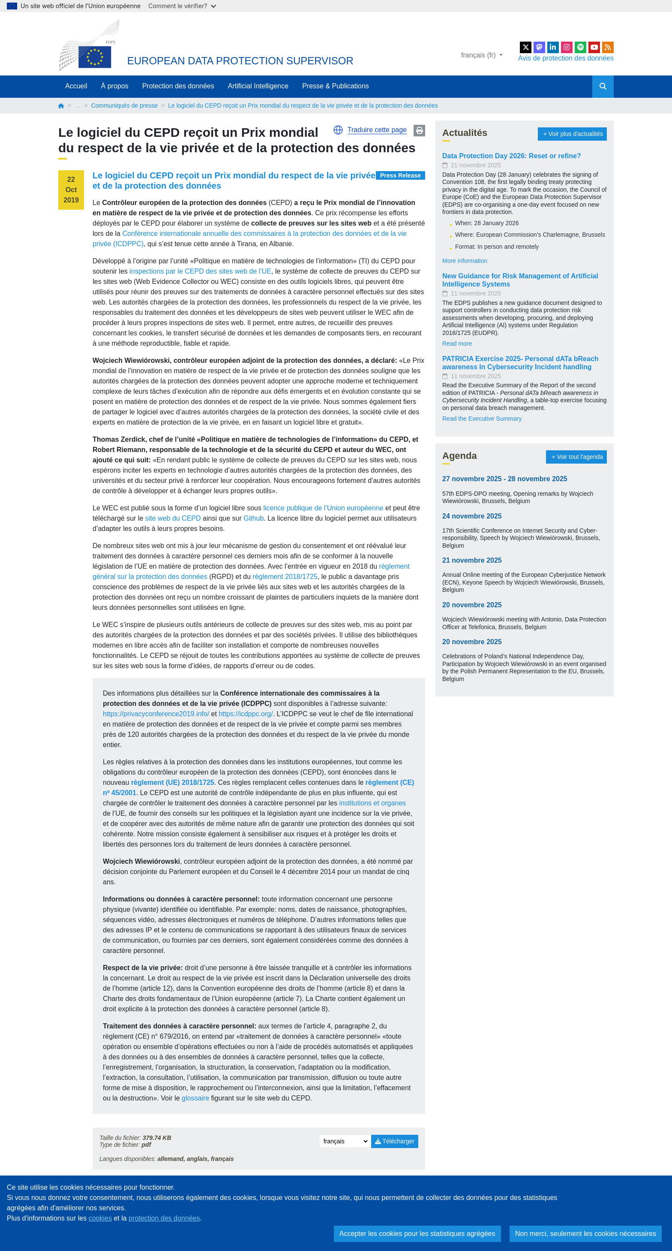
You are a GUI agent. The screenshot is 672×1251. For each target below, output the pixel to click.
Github (253, 518)
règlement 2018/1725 (285, 576)
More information (464, 260)
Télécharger (394, 1141)
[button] (338, 130)
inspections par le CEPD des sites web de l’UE (199, 271)
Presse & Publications (335, 86)
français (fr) (479, 55)
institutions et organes (372, 803)
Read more (457, 343)
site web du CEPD (173, 518)
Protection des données (178, 86)
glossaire (196, 1098)
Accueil (76, 86)
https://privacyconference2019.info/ (156, 713)
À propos (115, 86)
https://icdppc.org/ (246, 713)
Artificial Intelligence (258, 86)
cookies (100, 1218)
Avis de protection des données (566, 58)
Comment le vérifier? (182, 5)
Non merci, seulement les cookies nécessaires (585, 1233)
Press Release (400, 175)
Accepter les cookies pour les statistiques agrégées (417, 1233)
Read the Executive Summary (482, 418)
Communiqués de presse (124, 105)
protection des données (164, 1218)
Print (419, 130)
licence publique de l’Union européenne (323, 508)
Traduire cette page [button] (377, 129)
